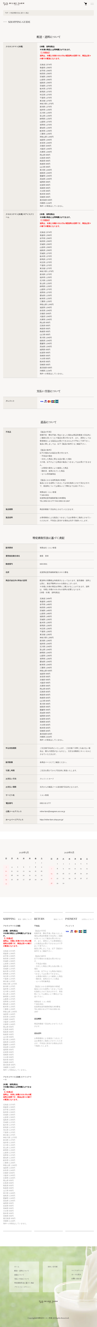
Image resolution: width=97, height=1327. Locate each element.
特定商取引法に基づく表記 (24, 1283)
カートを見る (76, 1274)
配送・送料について (21, 1270)
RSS (49, 1266)
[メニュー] (92, 4)
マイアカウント (77, 1270)
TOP (6, 13)
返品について (19, 1275)
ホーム (16, 1266)
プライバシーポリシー (22, 1287)
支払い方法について (21, 1279)
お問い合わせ (76, 1278)
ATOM (54, 1266)
